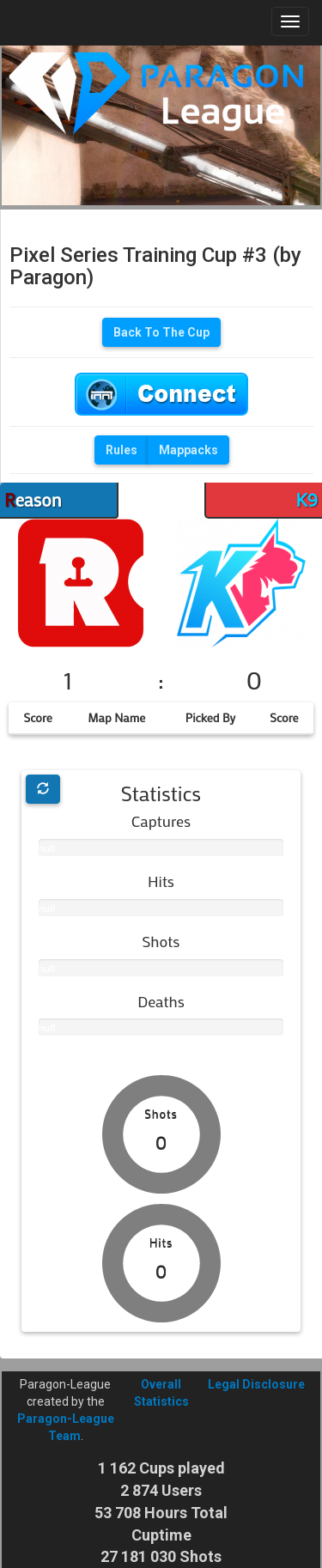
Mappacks (188, 450)
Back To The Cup (161, 332)
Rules (121, 450)
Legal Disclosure (256, 1384)
